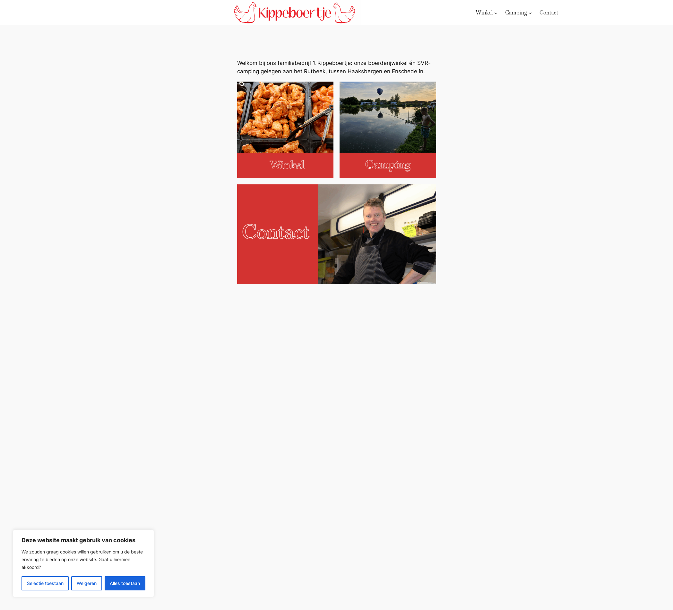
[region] (83, 563)
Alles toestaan (125, 583)
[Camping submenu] (530, 12)
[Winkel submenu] (495, 12)
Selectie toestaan (45, 583)
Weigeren (87, 583)
